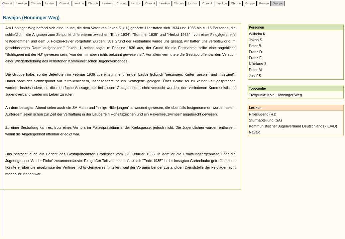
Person (264, 3)
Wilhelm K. (258, 34)
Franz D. (256, 52)
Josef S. (255, 76)
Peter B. (255, 46)
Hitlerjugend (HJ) (263, 114)
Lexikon (22, 3)
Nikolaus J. (258, 64)
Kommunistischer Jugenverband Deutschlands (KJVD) (293, 126)
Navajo (254, 132)
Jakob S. (256, 40)
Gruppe (250, 3)
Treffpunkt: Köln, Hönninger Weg (275, 95)
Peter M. (256, 70)
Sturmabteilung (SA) (265, 120)
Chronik (7, 3)
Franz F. (255, 58)
